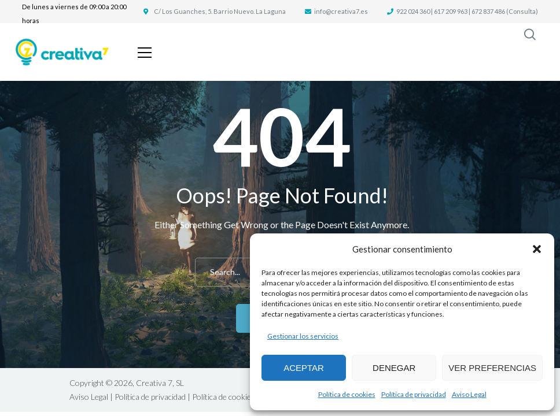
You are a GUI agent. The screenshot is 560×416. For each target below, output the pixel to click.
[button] (537, 249)
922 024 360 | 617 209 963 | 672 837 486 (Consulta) (467, 11)
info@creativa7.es (341, 11)
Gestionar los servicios (302, 336)
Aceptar (303, 368)
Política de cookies (346, 394)
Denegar (394, 368)
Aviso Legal (469, 394)
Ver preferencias (492, 368)
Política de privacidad (413, 394)
